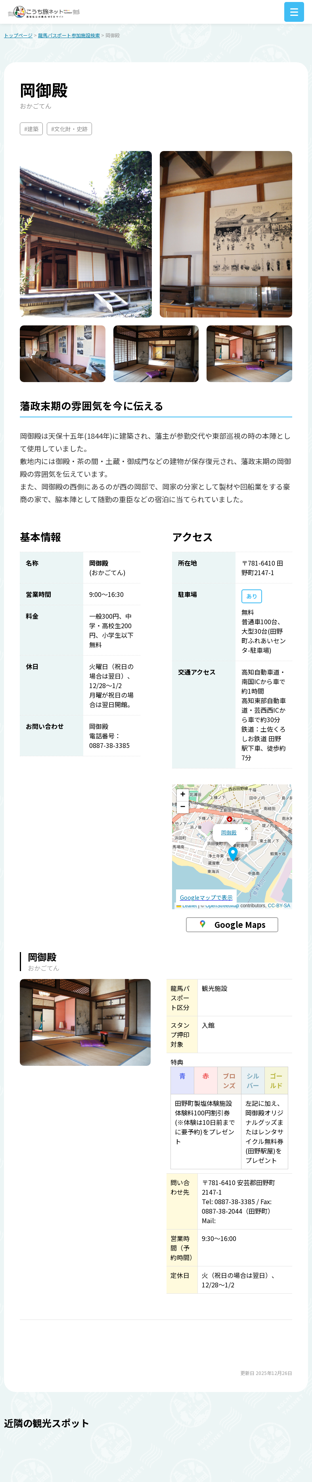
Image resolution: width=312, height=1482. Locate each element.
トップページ (18, 36)
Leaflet (186, 906)
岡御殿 (229, 833)
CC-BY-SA (279, 906)
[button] (233, 855)
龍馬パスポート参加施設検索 (69, 36)
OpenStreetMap (222, 906)
